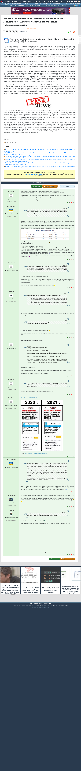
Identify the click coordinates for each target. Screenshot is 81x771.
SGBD (63, 3)
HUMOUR (64, 5)
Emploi (44, 1)
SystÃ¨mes (77, 3)
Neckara (11, 355)
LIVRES (26, 5)
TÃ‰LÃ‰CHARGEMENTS (35, 5)
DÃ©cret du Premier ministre (17, 157)
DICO (59, 5)
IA (27, 3)
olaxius (11, 405)
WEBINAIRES (21, 5)
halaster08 (11, 443)
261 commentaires (31, 49)
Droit (56, 1)
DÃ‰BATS (50, 5)
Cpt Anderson (11, 559)
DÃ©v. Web (45, 3)
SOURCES (44, 5)
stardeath (11, 255)
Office (67, 3)
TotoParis (11, 462)
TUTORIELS (10, 5)
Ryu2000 (11, 574)
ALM (31, 3)
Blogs (24, 1)
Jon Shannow (11, 270)
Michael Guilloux (20, 49)
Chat (29, 1)
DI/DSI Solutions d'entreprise (14, 3)
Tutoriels (14, 1)
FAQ (20, 1)
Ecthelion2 (11, 327)
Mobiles (72, 3)
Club (61, 1)
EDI (50, 3)
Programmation (56, 3)
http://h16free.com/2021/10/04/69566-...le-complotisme (32, 461)
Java (40, 3)
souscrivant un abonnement (34, 195)
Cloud (24, 3)
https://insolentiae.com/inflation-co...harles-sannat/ (36, 517)
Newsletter (36, 1)
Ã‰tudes (50, 1)
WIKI (55, 5)
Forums (7, 1)
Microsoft (36, 3)
